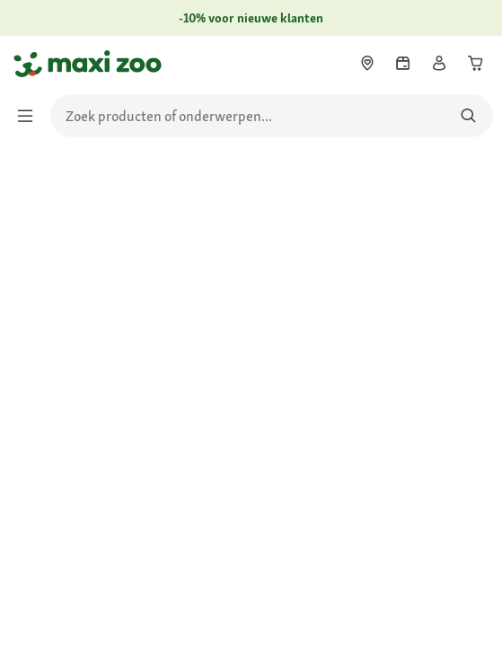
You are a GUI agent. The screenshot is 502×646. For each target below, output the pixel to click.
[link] (367, 63)
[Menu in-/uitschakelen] (30, 116)
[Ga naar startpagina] (29, 63)
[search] (271, 115)
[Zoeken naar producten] (468, 115)
